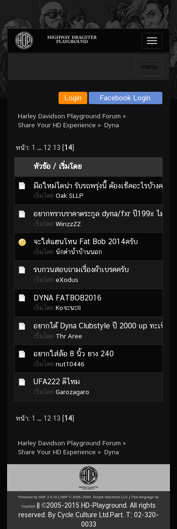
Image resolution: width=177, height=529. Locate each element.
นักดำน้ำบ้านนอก (79, 252)
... (40, 147)
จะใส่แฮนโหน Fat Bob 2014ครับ (86, 241)
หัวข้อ (42, 166)
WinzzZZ (68, 224)
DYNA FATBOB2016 (67, 297)
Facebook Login (125, 98)
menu (149, 67)
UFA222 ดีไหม (57, 381)
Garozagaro (72, 392)
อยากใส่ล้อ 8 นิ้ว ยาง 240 (74, 353)
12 (47, 147)
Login (73, 98)
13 (56, 147)
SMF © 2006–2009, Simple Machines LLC (94, 497)
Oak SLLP (70, 195)
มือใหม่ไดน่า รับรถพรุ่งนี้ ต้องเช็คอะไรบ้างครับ (102, 185)
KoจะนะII (68, 307)
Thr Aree (69, 336)
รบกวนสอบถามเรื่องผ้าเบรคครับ (81, 269)
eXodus (67, 279)
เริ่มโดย (70, 166)
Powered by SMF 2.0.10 (37, 497)
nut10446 (70, 364)
